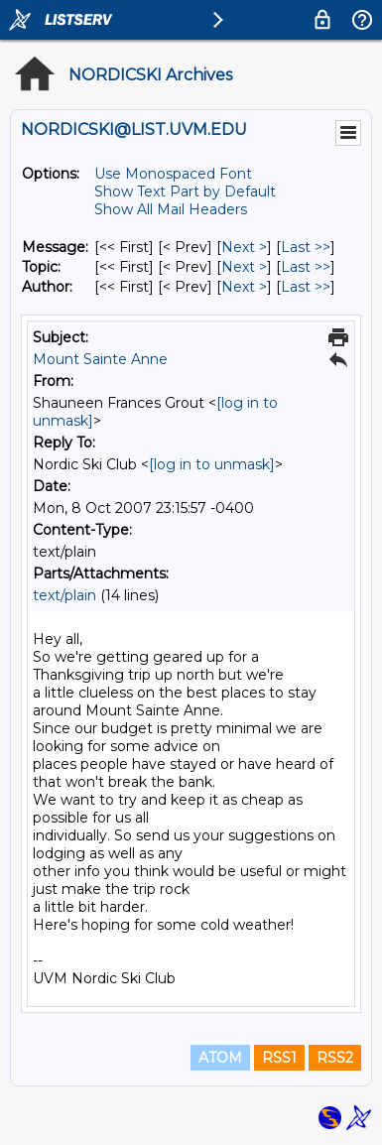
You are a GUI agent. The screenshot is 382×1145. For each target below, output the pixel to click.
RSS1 (279, 1058)
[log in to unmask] (212, 464)
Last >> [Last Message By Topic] (305, 267)
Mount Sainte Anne (100, 359)
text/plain (64, 595)
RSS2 (335, 1058)
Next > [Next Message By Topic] (244, 267)
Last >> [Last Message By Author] (305, 287)
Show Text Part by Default (185, 191)
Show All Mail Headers (170, 209)
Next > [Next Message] (244, 247)
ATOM (220, 1058)
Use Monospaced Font (173, 174)
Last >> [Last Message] (305, 247)
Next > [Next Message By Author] (244, 287)
